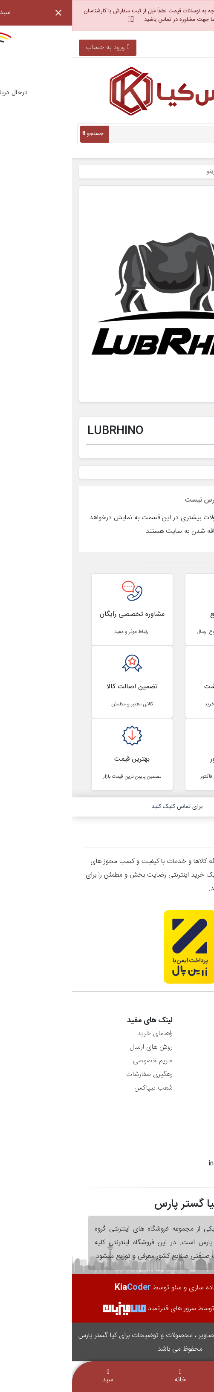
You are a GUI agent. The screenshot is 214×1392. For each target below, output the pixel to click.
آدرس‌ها (191, 1074)
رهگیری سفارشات (77, 1074)
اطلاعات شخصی (180, 1033)
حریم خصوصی (81, 1061)
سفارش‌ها (189, 1047)
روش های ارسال (79, 1047)
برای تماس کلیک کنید (104, 807)
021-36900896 (181, 47)
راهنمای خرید (83, 1033)
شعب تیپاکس (81, 1088)
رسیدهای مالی (183, 1061)
